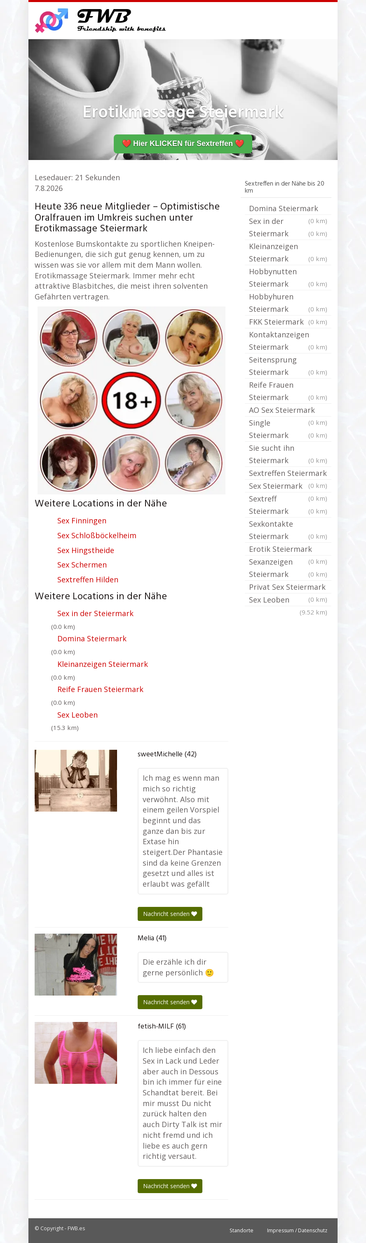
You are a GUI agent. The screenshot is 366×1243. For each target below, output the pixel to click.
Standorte (241, 1230)
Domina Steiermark (92, 638)
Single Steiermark (288, 429)
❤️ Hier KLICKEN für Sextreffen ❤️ (183, 143)
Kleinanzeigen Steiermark (102, 664)
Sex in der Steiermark (95, 613)
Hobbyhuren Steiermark (288, 303)
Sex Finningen (81, 520)
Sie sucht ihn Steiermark (288, 454)
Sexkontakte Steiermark (288, 530)
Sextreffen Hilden (87, 579)
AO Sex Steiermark (288, 411)
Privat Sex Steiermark (288, 587)
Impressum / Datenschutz (297, 1230)
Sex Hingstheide (85, 550)
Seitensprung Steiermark (288, 366)
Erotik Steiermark (288, 550)
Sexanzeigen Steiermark (288, 568)
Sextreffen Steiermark (288, 474)
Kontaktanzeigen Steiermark (288, 341)
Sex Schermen (82, 565)
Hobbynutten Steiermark (288, 278)
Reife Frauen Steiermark (100, 689)
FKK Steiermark (288, 321)
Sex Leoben (77, 715)
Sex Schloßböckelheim (96, 535)
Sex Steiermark (288, 486)
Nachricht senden (170, 914)
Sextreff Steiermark (288, 505)
